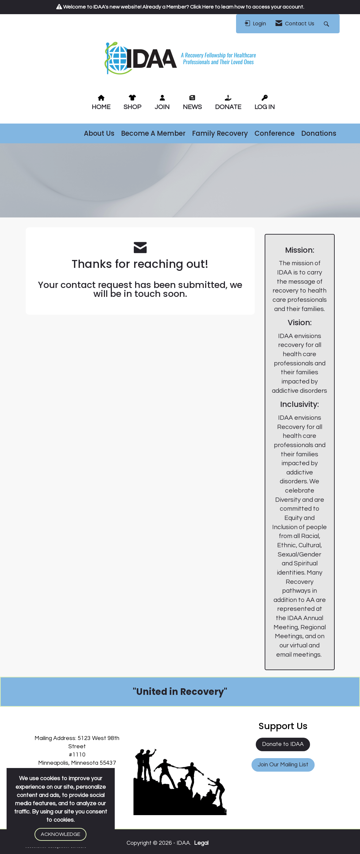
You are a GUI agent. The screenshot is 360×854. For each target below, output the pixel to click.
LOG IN (264, 107)
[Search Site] (327, 23)
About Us (99, 133)
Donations (318, 133)
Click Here (202, 7)
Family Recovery (220, 133)
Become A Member (153, 133)
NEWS (192, 107)
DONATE (228, 107)
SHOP (132, 107)
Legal (201, 843)
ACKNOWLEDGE (60, 834)
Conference (274, 133)
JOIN (162, 107)
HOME (101, 107)
